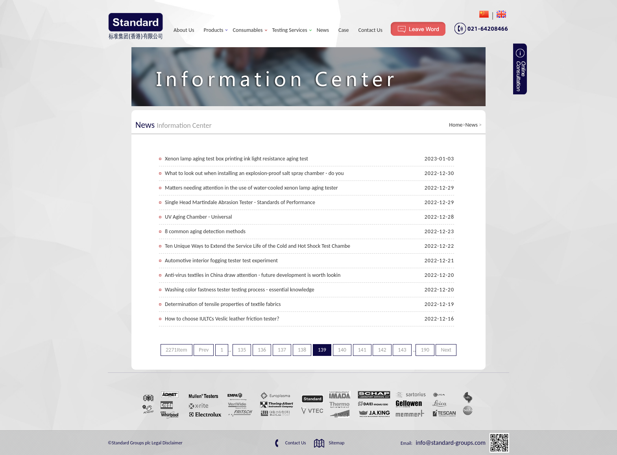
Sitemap (337, 443)
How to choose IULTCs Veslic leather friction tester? (222, 318)
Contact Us (370, 30)
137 (282, 349)
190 (425, 349)
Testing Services (289, 30)
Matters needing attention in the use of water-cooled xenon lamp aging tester (251, 187)
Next (446, 349)
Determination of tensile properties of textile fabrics (223, 304)
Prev (204, 349)
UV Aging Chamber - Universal (198, 217)
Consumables (248, 30)
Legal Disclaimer (167, 443)
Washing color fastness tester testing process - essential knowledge (239, 289)
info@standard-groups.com (450, 442)
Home (455, 125)
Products (214, 30)
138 (302, 349)
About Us (184, 30)
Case (343, 30)
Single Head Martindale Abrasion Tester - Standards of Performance (240, 202)
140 (342, 349)
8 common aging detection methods (205, 231)
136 (262, 349)
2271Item (176, 349)
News (323, 30)
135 (242, 349)
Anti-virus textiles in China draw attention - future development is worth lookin (252, 275)
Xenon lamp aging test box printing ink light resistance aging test (236, 158)
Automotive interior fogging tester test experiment (221, 260)
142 (382, 349)
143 (402, 349)
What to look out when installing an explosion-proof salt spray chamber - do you (254, 173)
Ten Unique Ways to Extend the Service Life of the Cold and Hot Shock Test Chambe (257, 246)
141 (362, 349)
